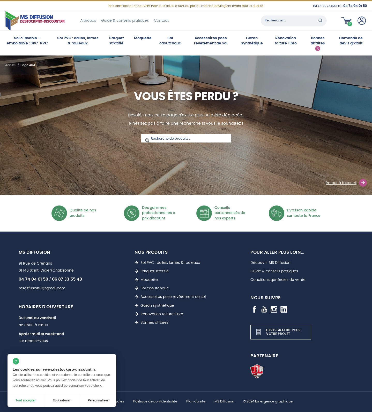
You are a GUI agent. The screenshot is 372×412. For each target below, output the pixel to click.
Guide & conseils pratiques (125, 20)
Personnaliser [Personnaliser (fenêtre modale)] (98, 400)
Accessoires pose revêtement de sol (210, 40)
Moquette (143, 38)
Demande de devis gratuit (351, 40)
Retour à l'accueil (346, 183)
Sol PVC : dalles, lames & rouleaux (78, 40)
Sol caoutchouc (170, 40)
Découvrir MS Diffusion (270, 263)
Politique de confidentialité (155, 401)
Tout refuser (62, 400)
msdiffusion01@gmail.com (42, 288)
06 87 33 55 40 (67, 279)
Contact (161, 20)
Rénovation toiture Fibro (286, 40)
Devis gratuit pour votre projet (278, 332)
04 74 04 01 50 (33, 279)
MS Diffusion (224, 401)
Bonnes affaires (318, 40)
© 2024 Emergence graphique (268, 401)
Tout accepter (26, 400)
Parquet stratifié (116, 40)
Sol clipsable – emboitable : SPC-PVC (27, 40)
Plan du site (195, 401)
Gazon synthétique (252, 40)
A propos (88, 20)
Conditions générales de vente (278, 280)
